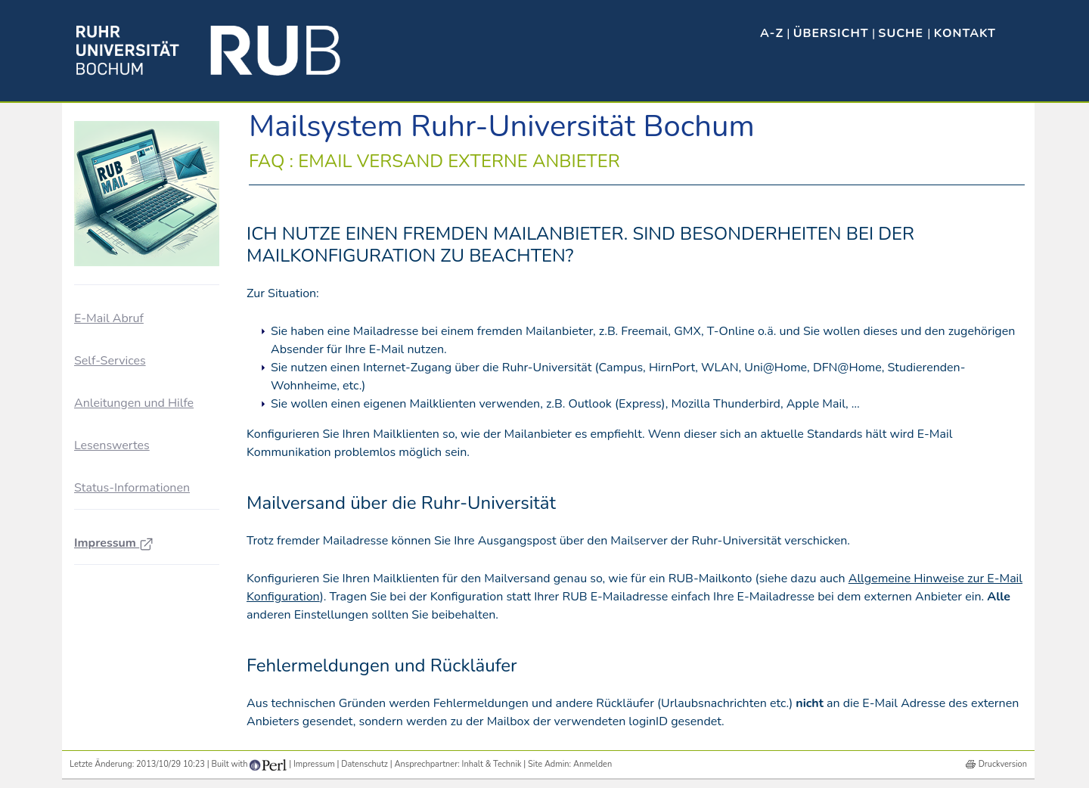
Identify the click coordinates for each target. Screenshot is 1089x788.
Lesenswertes (112, 445)
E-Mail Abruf (109, 318)
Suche (902, 33)
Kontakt (965, 33)
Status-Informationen (132, 487)
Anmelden (592, 764)
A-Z (771, 33)
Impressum (114, 543)
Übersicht (831, 33)
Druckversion (1003, 764)
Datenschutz (364, 764)
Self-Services (110, 360)
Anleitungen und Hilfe (134, 403)
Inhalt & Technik (492, 764)
